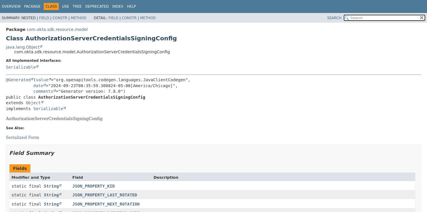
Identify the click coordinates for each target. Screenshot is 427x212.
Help (131, 6)
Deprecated (97, 6)
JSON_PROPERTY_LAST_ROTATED (104, 195)
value (42, 79)
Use (65, 6)
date (38, 85)
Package (32, 6)
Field (44, 18)
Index (117, 6)
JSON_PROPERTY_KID (93, 186)
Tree (77, 6)
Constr (60, 18)
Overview (11, 6)
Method (79, 18)
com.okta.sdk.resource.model (57, 29)
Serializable (21, 67)
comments (43, 91)
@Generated (18, 79)
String (51, 186)
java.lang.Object (23, 47)
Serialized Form (22, 137)
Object (33, 102)
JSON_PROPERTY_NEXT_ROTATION (106, 204)
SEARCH (334, 18)
